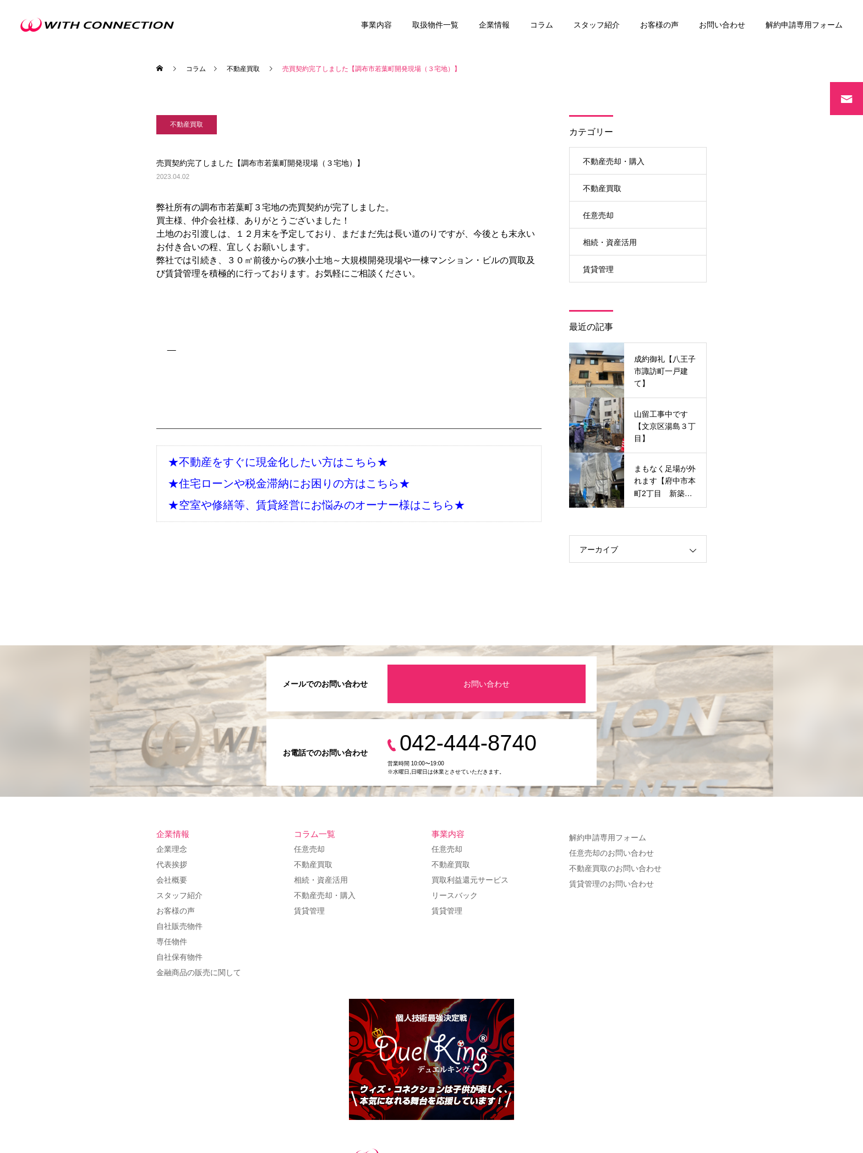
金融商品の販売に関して (198, 972)
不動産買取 (186, 124)
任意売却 (598, 215)
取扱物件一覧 (435, 24)
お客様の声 (659, 24)
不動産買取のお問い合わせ (615, 868)
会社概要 (171, 879)
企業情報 (494, 24)
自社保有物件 (179, 957)
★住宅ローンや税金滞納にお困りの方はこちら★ (289, 483)
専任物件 (171, 941)
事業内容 (376, 24)
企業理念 (171, 849)
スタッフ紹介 (596, 24)
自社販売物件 (179, 926)
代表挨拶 (171, 864)
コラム (541, 24)
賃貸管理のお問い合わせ (611, 883)
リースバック (455, 895)
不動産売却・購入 (613, 161)
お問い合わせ (722, 24)
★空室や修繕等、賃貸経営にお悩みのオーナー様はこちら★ (316, 505)
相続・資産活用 (610, 242)
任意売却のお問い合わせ (611, 853)
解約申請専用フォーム (804, 24)
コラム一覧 (314, 834)
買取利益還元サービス (470, 879)
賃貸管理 (598, 269)
